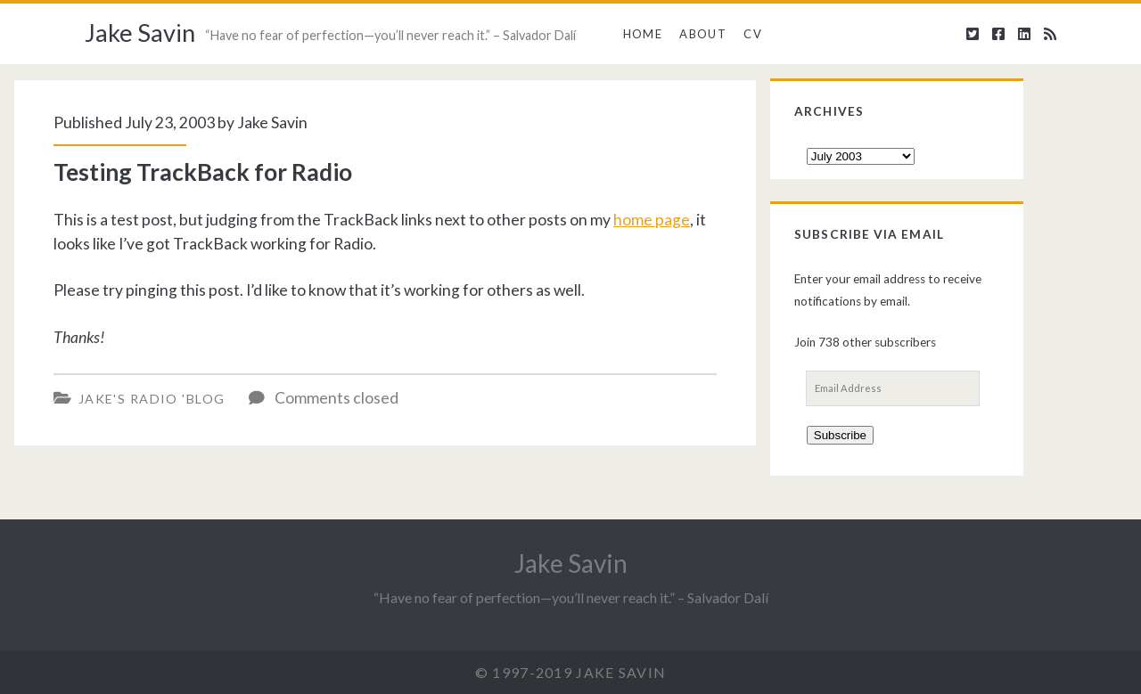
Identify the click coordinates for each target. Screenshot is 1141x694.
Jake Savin (140, 32)
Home (642, 34)
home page (651, 219)
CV (752, 34)
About (702, 34)
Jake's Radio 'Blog (152, 398)
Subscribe (840, 435)
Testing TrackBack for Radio (202, 172)
